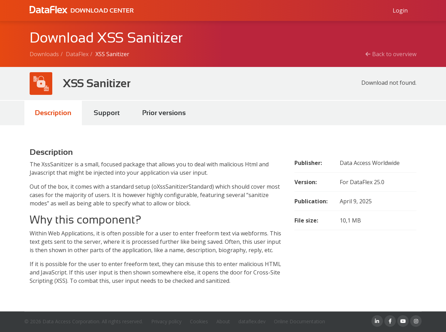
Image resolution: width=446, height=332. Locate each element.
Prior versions (164, 113)
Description (53, 113)
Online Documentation (299, 321)
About (223, 321)
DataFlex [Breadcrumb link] (77, 54)
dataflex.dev (252, 321)
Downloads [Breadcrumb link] (44, 54)
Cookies (199, 321)
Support (107, 113)
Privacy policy (166, 321)
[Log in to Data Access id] (400, 10)
